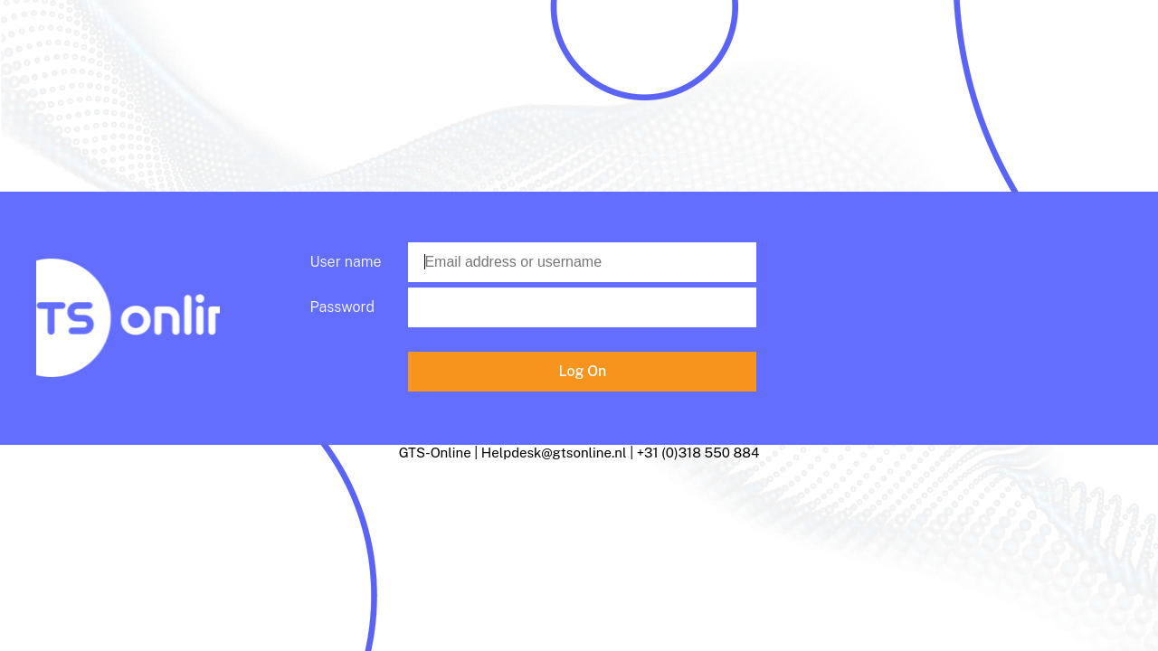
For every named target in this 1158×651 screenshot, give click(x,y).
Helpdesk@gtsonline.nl (554, 452)
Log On (583, 371)
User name (346, 261)
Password (342, 307)
